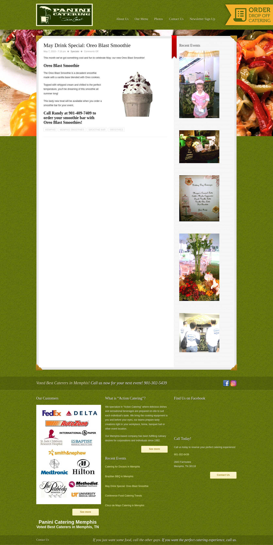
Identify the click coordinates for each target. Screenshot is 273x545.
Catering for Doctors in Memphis (122, 466)
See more (85, 512)
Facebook (226, 383)
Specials (75, 51)
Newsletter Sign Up (202, 19)
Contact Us (176, 19)
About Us (122, 19)
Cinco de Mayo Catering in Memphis (124, 505)
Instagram (233, 383)
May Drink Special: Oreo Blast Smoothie (126, 486)
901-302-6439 (181, 454)
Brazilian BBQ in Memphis (119, 476)
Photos (158, 19)
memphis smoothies (72, 129)
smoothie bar (97, 129)
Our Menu (141, 19)
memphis (50, 129)
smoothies (116, 129)
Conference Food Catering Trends (123, 495)
